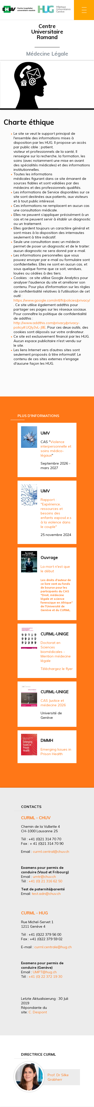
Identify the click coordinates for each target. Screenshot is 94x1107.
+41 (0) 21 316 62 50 (45, 881)
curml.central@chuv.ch (51, 851)
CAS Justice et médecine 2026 (53, 702)
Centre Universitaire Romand (47, 31)
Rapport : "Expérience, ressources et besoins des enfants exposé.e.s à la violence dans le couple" (56, 513)
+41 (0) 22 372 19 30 (45, 976)
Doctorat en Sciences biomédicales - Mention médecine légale (56, 651)
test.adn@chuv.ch (46, 893)
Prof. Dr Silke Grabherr (58, 1077)
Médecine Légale (47, 53)
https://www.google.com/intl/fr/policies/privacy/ (52, 300)
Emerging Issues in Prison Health (56, 751)
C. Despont (38, 1012)
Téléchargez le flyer (57, 668)
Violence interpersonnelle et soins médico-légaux (56, 449)
